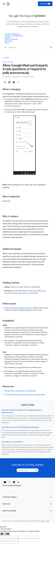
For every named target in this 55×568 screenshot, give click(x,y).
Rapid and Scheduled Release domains (18, 308)
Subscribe (45, 4)
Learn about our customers (12, 442)
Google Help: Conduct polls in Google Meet (20, 391)
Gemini (8, 37)
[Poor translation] (7, 534)
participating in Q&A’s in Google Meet (24, 293)
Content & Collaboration (14, 36)
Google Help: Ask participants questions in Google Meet (24, 394)
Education (9, 41)
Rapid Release (16, 77)
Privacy (43, 521)
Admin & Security (12, 39)
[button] (27, 497)
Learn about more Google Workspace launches (20, 427)
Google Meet (7, 77)
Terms (47, 521)
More (7, 43)
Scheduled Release (27, 77)
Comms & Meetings (13, 34)
